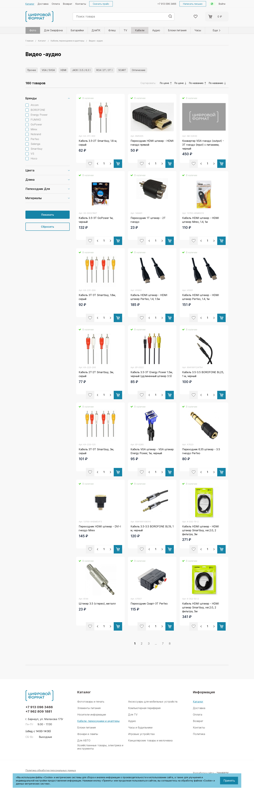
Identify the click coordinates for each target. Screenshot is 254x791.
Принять (229, 780)
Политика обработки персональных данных (50, 770)
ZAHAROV (222, 772)
